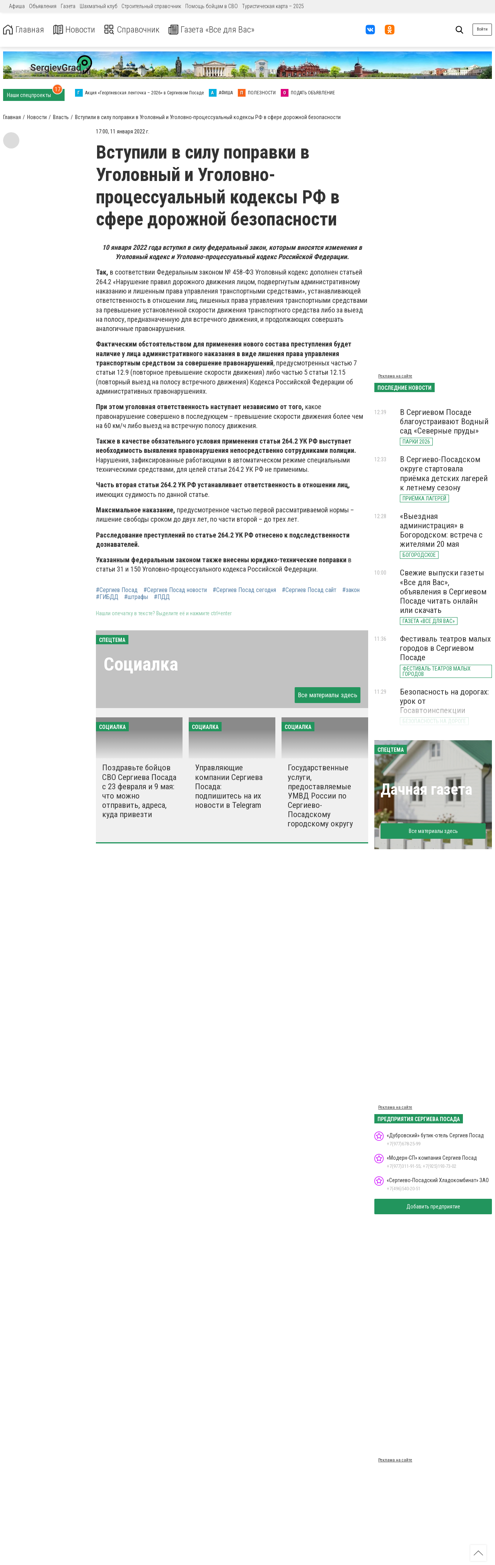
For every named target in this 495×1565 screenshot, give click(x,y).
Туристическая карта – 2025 (273, 6)
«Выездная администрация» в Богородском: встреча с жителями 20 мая (441, 530)
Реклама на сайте (395, 376)
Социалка (141, 664)
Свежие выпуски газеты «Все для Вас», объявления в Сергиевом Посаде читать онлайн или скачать (443, 591)
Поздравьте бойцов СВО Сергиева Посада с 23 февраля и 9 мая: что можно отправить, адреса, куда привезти (139, 791)
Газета (68, 6)
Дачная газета (426, 789)
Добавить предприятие (433, 1206)
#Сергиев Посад (117, 590)
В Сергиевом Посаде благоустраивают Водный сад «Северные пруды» (444, 421)
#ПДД (162, 597)
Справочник (137, 29)
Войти (482, 29)
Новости (77, 29)
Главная (24, 29)
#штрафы (136, 597)
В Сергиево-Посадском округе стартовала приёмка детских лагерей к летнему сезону (444, 473)
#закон (351, 590)
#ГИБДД (107, 597)
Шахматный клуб (98, 6)
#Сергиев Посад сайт (309, 590)
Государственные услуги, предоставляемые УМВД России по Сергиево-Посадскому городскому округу (320, 795)
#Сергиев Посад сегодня (244, 590)
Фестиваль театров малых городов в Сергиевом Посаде (445, 648)
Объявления (42, 6)
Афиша (17, 6)
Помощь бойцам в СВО (211, 6)
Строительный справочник (151, 6)
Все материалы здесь (327, 695)
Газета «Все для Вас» (220, 29)
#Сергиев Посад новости (175, 590)
